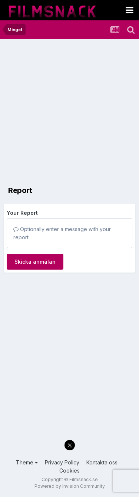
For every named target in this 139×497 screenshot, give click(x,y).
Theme (27, 462)
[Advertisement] (69, 112)
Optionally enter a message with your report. (62, 233)
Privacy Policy (62, 462)
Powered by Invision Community (69, 486)
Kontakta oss (102, 462)
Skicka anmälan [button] (35, 261)
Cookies (69, 470)
